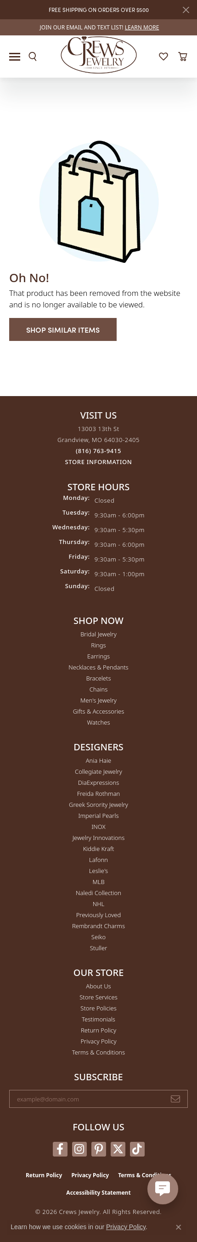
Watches (98, 722)
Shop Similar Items (63, 329)
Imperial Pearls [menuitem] (98, 815)
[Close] (185, 10)
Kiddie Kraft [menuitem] (98, 849)
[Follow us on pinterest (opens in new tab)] (98, 1149)
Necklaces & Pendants (98, 667)
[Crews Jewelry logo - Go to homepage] (98, 54)
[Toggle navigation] (14, 57)
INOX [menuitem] (98, 826)
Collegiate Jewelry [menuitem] (98, 771)
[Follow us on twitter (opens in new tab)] (118, 1149)
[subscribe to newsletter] (175, 1099)
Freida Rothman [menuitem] (98, 793)
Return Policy (98, 1030)
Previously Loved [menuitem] (98, 915)
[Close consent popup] (178, 1227)
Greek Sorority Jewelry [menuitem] (98, 804)
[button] (32, 56)
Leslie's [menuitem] (98, 871)
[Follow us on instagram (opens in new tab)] (79, 1149)
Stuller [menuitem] (98, 948)
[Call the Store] (98, 451)
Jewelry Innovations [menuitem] (98, 838)
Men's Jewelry (98, 700)
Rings (98, 645)
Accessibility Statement (98, 1193)
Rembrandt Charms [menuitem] (98, 926)
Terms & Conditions (98, 1052)
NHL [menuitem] (99, 904)
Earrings (98, 656)
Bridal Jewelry (98, 634)
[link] (98, 27)
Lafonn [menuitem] (98, 860)
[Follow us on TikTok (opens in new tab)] (137, 1149)
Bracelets (98, 678)
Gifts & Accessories (98, 711)
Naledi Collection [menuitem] (98, 893)
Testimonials (98, 1019)
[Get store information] (98, 462)
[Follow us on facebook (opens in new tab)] (60, 1149)
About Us (98, 986)
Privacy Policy (98, 1041)
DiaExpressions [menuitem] (98, 782)
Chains (99, 689)
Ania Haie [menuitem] (99, 760)
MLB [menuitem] (98, 882)
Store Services (98, 997)
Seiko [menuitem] (98, 937)
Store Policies (98, 1008)
